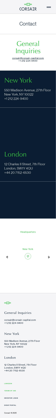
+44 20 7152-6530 (17, 172)
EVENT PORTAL (10, 405)
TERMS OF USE (10, 391)
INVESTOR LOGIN (11, 398)
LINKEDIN (8, 383)
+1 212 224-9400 (27, 60)
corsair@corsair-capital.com (28, 58)
